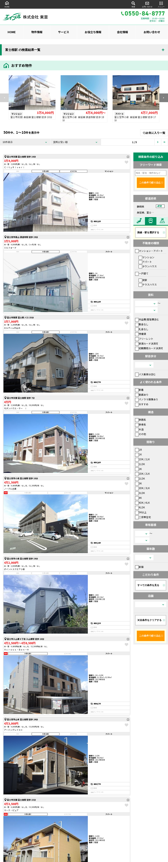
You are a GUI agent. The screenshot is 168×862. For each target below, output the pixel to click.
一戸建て (141, 273)
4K (138, 498)
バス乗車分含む (145, 374)
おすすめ (141, 404)
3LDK (140, 493)
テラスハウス (148, 284)
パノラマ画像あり (146, 399)
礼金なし (141, 329)
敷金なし (141, 324)
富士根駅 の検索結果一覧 (22, 50)
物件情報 (36, 32)
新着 (139, 389)
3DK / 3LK (142, 488)
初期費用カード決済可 (149, 348)
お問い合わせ (147, 4)
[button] (163, 97)
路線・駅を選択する (148, 232)
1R (138, 449)
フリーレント (144, 338)
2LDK (140, 478)
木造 (139, 429)
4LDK (140, 507)
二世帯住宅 (143, 517)
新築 (139, 567)
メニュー (161, 4)
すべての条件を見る (148, 585)
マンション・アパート (149, 251)
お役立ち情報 (93, 32)
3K (138, 483)
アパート (145, 261)
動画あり (141, 394)
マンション (146, 257)
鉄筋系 (140, 419)
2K (138, 469)
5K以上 (141, 512)
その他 (140, 434)
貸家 (143, 280)
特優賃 (140, 334)
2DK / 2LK (142, 473)
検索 (133, 4)
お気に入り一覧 (154, 133)
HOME (7, 4)
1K (138, 454)
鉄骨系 (140, 424)
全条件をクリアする (149, 620)
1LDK (140, 464)
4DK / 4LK (142, 502)
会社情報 (122, 32)
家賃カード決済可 (146, 343)
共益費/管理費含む (147, 319)
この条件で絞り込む (150, 182)
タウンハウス (148, 266)
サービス (63, 32)
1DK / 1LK (142, 459)
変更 (160, 206)
